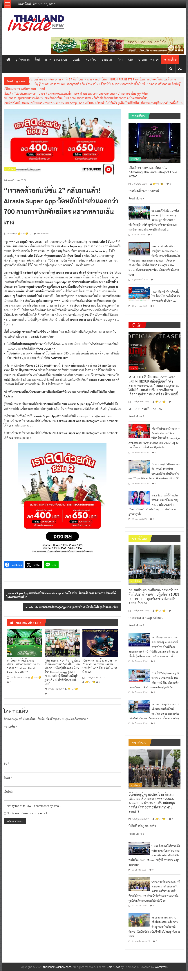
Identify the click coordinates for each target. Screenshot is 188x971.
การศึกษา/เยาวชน (56, 59)
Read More (136, 198)
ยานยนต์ (107, 59)
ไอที (37, 59)
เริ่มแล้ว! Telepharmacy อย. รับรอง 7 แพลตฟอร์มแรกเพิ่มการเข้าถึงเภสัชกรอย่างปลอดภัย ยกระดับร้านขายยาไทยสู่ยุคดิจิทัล (76, 93)
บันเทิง (76, 59)
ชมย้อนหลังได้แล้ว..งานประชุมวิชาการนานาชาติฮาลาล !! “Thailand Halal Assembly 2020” (23, 666)
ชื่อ (6, 763)
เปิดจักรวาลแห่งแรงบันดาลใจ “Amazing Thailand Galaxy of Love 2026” (153, 171)
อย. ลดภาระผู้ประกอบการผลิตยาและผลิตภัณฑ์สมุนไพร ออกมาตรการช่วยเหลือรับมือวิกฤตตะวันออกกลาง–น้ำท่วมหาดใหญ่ (76, 98)
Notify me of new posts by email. (27, 813)
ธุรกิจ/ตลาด (23, 59)
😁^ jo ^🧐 (36, 677)
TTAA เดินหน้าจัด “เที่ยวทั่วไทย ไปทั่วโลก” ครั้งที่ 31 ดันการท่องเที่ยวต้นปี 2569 (165, 296)
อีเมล (8, 777)
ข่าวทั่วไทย (170, 59)
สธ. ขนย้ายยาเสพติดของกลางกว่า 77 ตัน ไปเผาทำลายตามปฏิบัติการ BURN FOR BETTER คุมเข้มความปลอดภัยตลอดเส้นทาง (102, 79)
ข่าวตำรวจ (135, 785)
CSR (130, 59)
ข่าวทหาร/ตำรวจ (148, 59)
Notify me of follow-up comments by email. (34, 806)
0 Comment (41, 233)
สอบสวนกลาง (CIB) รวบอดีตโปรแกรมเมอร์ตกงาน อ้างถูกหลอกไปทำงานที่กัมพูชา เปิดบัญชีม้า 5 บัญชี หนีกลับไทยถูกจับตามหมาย (154, 927)
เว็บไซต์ (8, 792)
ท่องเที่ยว (91, 59)
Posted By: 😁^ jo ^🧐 (17, 233)
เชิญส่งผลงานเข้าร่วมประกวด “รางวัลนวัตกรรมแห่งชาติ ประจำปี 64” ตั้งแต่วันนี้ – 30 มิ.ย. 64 (99, 666)
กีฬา (120, 59)
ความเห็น (10, 727)
